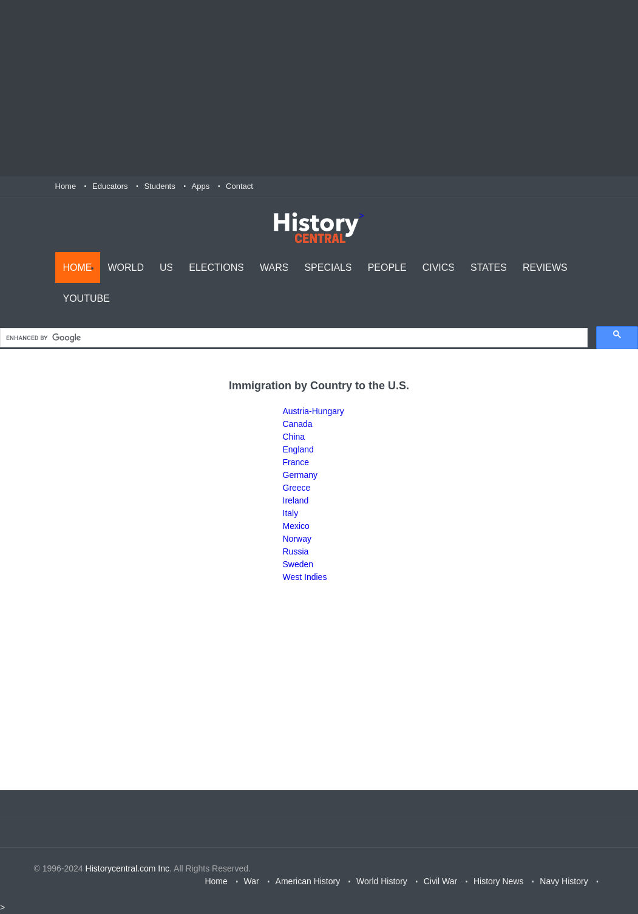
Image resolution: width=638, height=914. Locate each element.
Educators (110, 186)
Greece (297, 488)
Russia (296, 551)
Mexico (296, 526)
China (294, 437)
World (126, 267)
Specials (327, 267)
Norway (297, 539)
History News (498, 881)
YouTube (86, 298)
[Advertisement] (319, 88)
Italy (291, 513)
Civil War (440, 881)
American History (308, 881)
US (166, 267)
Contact (239, 186)
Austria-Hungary (313, 411)
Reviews (545, 267)
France (296, 462)
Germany (300, 475)
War (251, 881)
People (387, 267)
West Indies (305, 577)
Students (159, 186)
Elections (216, 267)
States (488, 267)
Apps (201, 186)
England (298, 449)
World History (381, 881)
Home (65, 186)
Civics (439, 267)
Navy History (564, 881)
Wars (274, 267)
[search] (292, 338)
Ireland (296, 500)
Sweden (298, 564)
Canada (298, 424)
